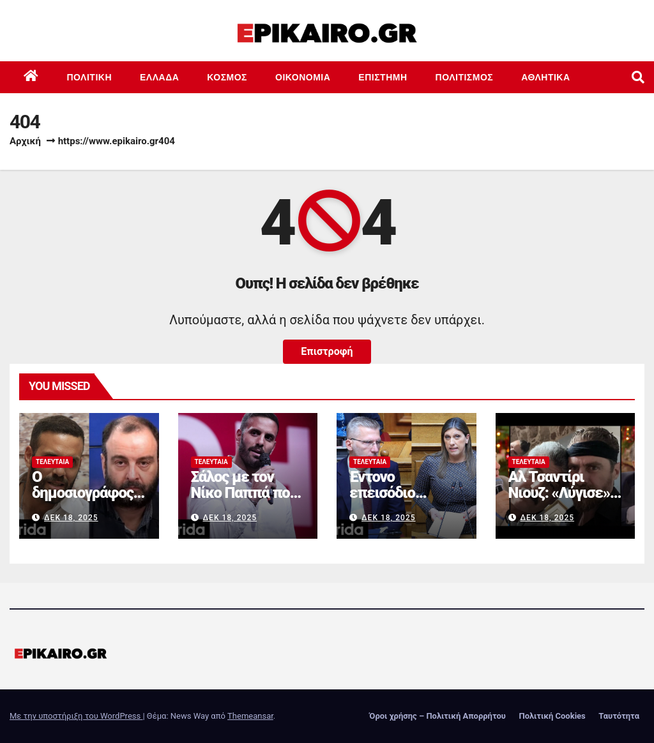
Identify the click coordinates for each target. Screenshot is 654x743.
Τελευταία (52, 461)
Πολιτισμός (465, 77)
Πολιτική (89, 77)
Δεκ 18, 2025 (71, 517)
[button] (638, 77)
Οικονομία (302, 77)
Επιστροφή (327, 351)
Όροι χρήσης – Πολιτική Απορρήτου (437, 716)
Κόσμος (227, 77)
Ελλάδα (159, 77)
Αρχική (25, 141)
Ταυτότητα (618, 716)
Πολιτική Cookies (552, 716)
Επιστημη (382, 77)
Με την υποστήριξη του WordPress (76, 716)
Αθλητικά (545, 77)
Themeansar (250, 716)
